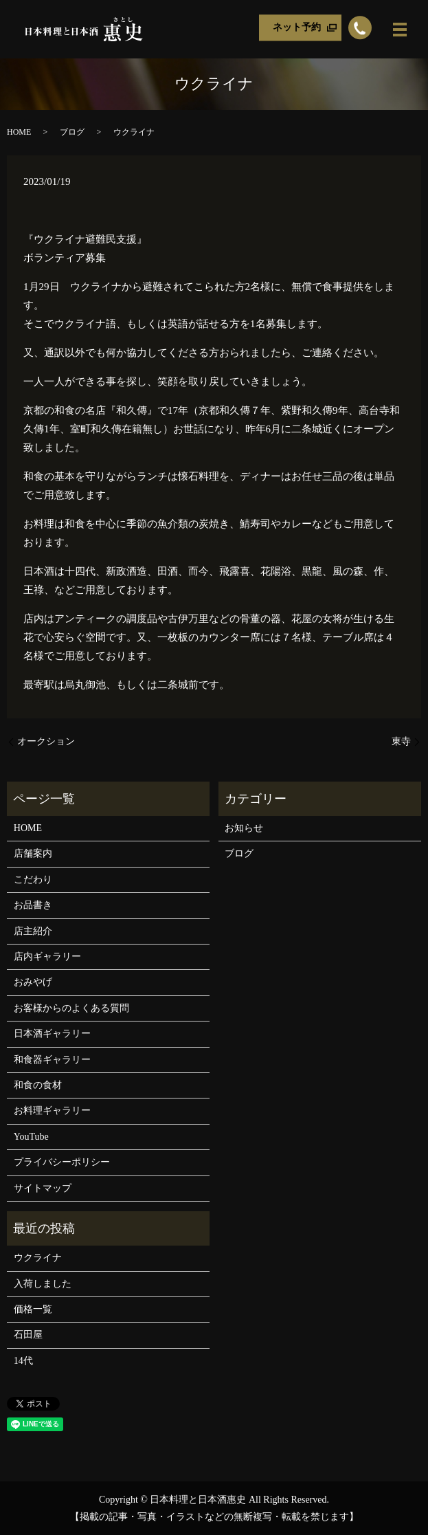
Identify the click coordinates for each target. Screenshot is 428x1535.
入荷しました (42, 1284)
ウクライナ (38, 1257)
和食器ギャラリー (52, 1059)
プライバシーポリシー (62, 1162)
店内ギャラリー (47, 956)
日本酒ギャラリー (52, 1033)
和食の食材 (38, 1085)
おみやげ (33, 982)
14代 (23, 1361)
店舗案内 (33, 853)
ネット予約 (297, 28)
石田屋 (28, 1334)
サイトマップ (42, 1188)
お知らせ (244, 828)
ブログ (72, 132)
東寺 (401, 741)
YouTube (31, 1136)
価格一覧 (33, 1309)
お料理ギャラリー (52, 1110)
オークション (46, 741)
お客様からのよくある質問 (71, 1008)
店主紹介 (33, 931)
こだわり (33, 879)
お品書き (33, 905)
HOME (19, 132)
